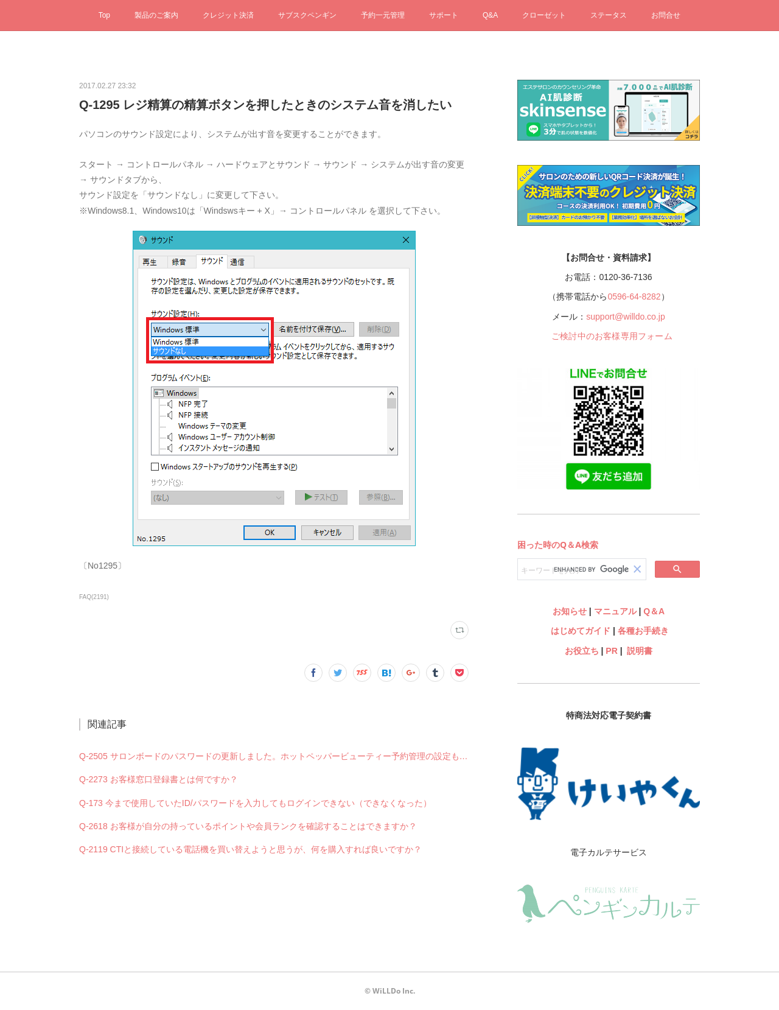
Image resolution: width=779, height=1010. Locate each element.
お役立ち (582, 651)
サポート (443, 15)
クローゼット (544, 15)
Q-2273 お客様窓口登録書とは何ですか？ (158, 779)
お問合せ (665, 15)
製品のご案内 (156, 15)
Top (104, 15)
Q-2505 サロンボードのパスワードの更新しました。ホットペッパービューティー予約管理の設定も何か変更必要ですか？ (274, 756)
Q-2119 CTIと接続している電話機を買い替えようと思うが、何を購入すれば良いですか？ (250, 849)
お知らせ (570, 611)
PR (611, 651)
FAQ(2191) (94, 597)
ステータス (608, 15)
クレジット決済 (228, 15)
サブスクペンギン (307, 15)
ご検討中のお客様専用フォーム (611, 336)
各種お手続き (643, 631)
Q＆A (654, 611)
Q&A (490, 15)
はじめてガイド (579, 631)
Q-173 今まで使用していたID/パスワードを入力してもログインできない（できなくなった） (255, 803)
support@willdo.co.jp (625, 316)
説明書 (639, 651)
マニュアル (615, 611)
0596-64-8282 (633, 296)
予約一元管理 (383, 15)
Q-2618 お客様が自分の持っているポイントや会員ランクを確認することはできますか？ (248, 826)
